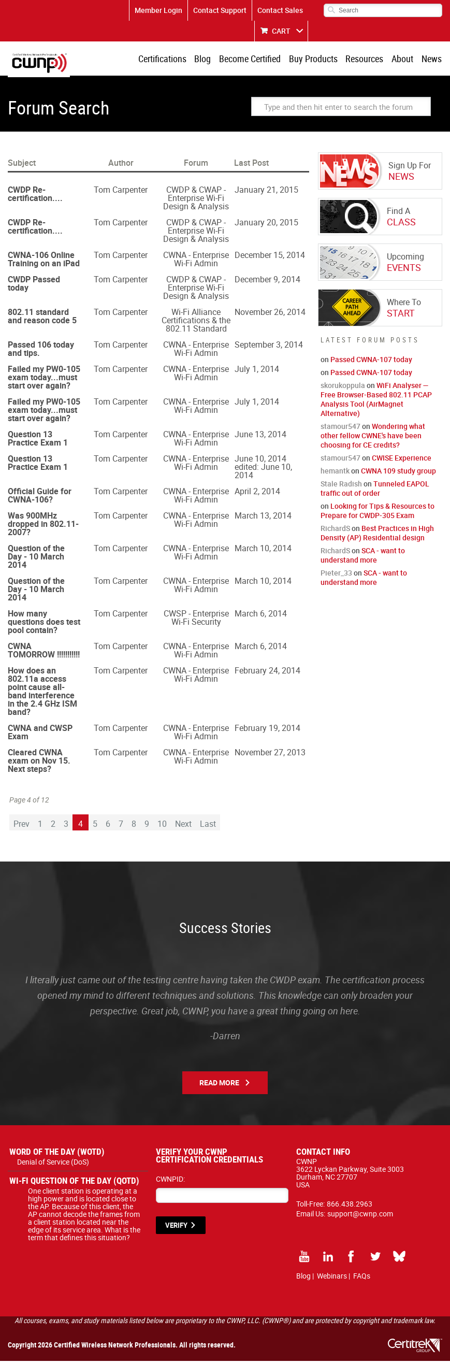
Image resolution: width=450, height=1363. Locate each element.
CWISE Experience (401, 460)
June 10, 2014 (260, 460)
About (404, 59)
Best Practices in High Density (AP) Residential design (377, 534)
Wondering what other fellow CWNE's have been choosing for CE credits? (373, 437)
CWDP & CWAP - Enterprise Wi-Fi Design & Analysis (196, 200)
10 (162, 825)
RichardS (335, 530)
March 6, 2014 (261, 615)
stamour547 (340, 428)
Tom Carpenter (121, 191)
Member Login (158, 10)
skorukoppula (343, 387)
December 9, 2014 (267, 281)
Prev (21, 825)
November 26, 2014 (270, 314)
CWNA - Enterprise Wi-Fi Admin (196, 261)
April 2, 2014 (257, 493)
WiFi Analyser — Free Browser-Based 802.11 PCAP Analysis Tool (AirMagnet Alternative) (376, 401)
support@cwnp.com (360, 1216)
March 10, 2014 (263, 550)
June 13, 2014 (260, 436)
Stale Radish (341, 486)
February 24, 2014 (267, 672)
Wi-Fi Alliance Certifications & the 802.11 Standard (196, 322)
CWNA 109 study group (398, 473)
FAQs (361, 1278)
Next (183, 825)
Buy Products (318, 59)
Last (208, 825)
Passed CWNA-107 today (371, 361)
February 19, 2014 (267, 730)
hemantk (335, 473)
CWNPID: (170, 1181)
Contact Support (219, 10)
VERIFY (176, 1227)
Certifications (171, 59)
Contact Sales (280, 10)
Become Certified (256, 59)
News (432, 59)
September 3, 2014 (269, 346)
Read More (219, 1084)
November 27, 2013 (270, 754)
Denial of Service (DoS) (53, 1164)
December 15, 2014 (270, 257)
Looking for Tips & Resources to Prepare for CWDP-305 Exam (377, 512)
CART (281, 31)
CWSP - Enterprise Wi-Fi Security (196, 619)
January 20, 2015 (266, 224)
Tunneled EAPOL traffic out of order (375, 490)
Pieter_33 (336, 575)
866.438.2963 (349, 1206)
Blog (210, 59)
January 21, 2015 (266, 191)
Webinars (332, 1278)
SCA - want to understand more (363, 557)
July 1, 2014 (257, 371)
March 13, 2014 (263, 517)
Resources (368, 59)
